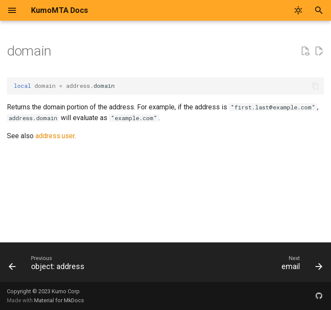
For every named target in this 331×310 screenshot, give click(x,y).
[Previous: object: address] (48, 265)
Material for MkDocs (59, 300)
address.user (55, 136)
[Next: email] (300, 265)
